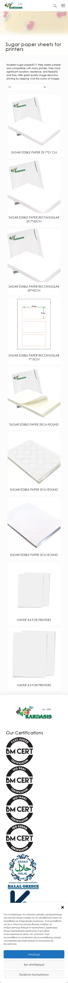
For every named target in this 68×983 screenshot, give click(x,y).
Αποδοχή (34, 954)
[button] (62, 907)
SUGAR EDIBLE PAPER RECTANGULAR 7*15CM (34, 357)
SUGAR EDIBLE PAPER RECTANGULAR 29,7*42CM (34, 219)
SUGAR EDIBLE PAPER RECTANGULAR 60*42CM (34, 288)
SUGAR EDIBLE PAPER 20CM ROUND (34, 424)
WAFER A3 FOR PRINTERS (34, 685)
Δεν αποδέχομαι (34, 964)
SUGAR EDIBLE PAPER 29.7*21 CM (34, 152)
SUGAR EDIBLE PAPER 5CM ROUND (34, 489)
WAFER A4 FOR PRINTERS (34, 620)
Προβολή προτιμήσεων (34, 974)
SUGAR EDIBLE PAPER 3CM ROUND (34, 555)
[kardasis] (55, 5)
